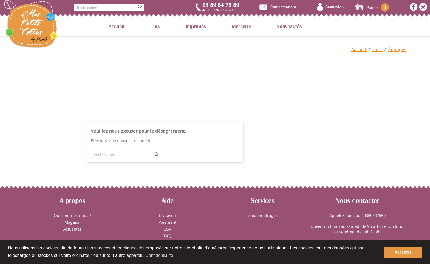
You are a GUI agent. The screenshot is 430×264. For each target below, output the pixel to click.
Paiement (167, 222)
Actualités (72, 229)
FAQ (167, 236)
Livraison (167, 215)
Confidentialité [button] (159, 255)
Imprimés (196, 26)
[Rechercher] (109, 7)
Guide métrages (262, 215)
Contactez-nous (283, 6)
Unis (155, 26)
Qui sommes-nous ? (72, 215)
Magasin (72, 222)
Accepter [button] (402, 252)
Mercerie (241, 26)
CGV (167, 229)
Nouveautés (289, 26)
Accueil (117, 26)
